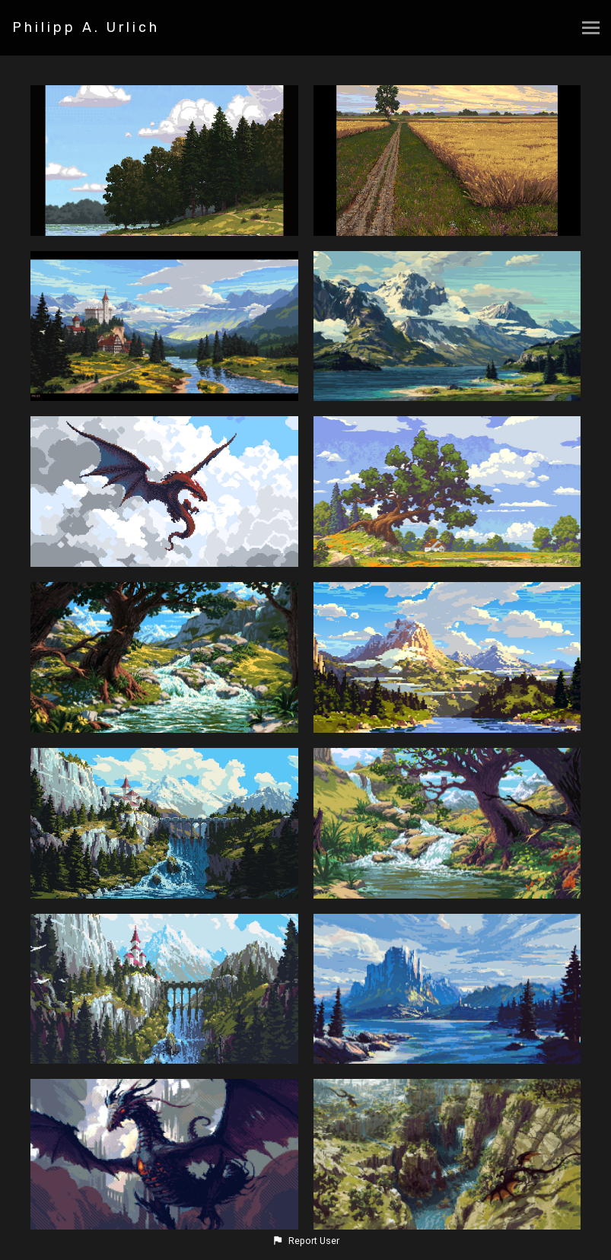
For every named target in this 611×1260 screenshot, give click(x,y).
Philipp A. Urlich (86, 27)
